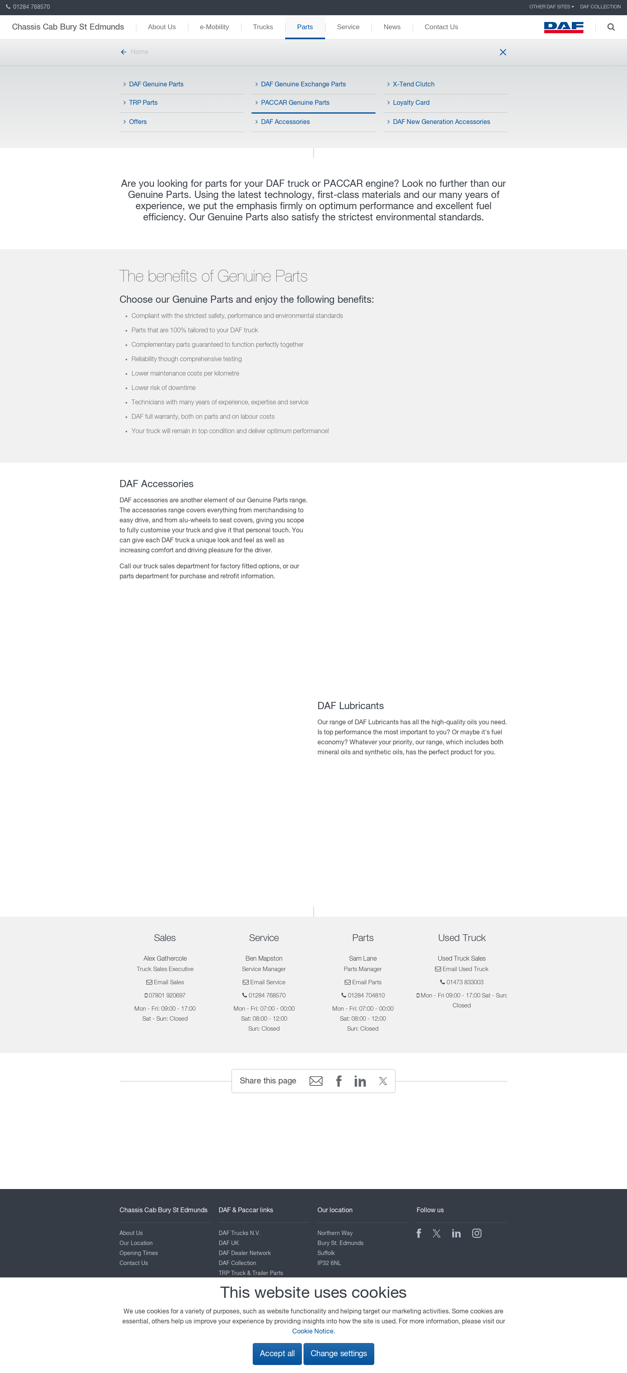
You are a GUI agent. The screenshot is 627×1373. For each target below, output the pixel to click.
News (392, 27)
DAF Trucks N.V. (240, 1233)
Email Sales (169, 982)
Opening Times (139, 1253)
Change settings (339, 1354)
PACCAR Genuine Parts (292, 102)
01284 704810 (366, 996)
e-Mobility (214, 27)
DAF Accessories (283, 122)
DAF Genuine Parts (154, 84)
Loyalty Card (408, 102)
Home (134, 52)
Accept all (277, 1354)
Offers (135, 122)
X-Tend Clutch (411, 84)
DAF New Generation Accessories (438, 122)
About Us (162, 27)
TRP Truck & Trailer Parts (251, 1273)
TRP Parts (141, 102)
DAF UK (229, 1243)
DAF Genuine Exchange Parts (301, 84)
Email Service (268, 982)
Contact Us (441, 27)
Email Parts (366, 982)
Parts (305, 27)
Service (348, 27)
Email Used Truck (466, 969)
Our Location (136, 1243)
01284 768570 (28, 7)
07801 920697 (167, 996)
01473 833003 (465, 982)
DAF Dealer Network (245, 1253)
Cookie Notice (312, 1332)
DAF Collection (600, 7)
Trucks (263, 27)
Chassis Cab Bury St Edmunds (68, 27)
